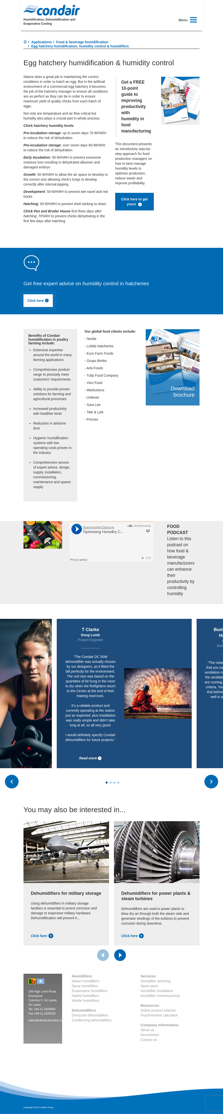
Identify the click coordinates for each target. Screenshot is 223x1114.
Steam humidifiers (85, 981)
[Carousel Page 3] (114, 783)
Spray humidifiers (85, 986)
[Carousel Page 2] (111, 783)
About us (147, 1030)
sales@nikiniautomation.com (47, 1020)
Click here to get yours (134, 202)
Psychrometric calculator (159, 1015)
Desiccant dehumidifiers (90, 1015)
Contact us (149, 1040)
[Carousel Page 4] (118, 783)
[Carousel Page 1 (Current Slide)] (107, 783)
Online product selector (158, 1010)
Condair (51, 10)
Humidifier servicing (155, 981)
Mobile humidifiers (86, 1001)
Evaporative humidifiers (90, 991)
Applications (41, 42)
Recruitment (150, 1035)
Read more (90, 758)
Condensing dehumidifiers (92, 1020)
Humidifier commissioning (160, 996)
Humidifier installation (157, 991)
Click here (38, 301)
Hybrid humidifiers (85, 996)
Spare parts (149, 986)
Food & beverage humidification (82, 42)
